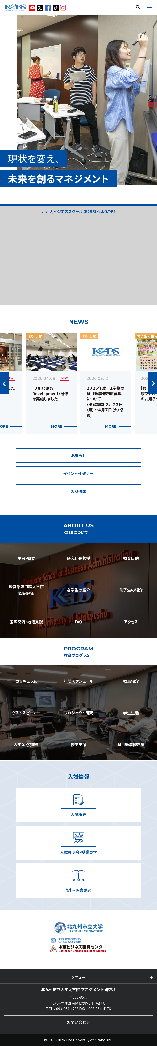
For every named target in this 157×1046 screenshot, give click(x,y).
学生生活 (131, 713)
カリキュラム (26, 681)
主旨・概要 (26, 558)
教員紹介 (131, 681)
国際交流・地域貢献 (26, 622)
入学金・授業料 (26, 744)
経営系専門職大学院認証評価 (26, 590)
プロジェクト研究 (78, 713)
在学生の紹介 (78, 590)
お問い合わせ (78, 1022)
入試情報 (78, 491)
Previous (4, 383)
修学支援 (78, 744)
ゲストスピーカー (26, 713)
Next (152, 383)
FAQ (78, 622)
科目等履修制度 (131, 744)
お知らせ (78, 455)
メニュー (78, 977)
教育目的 (131, 558)
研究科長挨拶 (78, 558)
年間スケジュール (78, 681)
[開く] (149, 8)
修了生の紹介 (131, 590)
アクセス (131, 622)
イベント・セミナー (78, 473)
